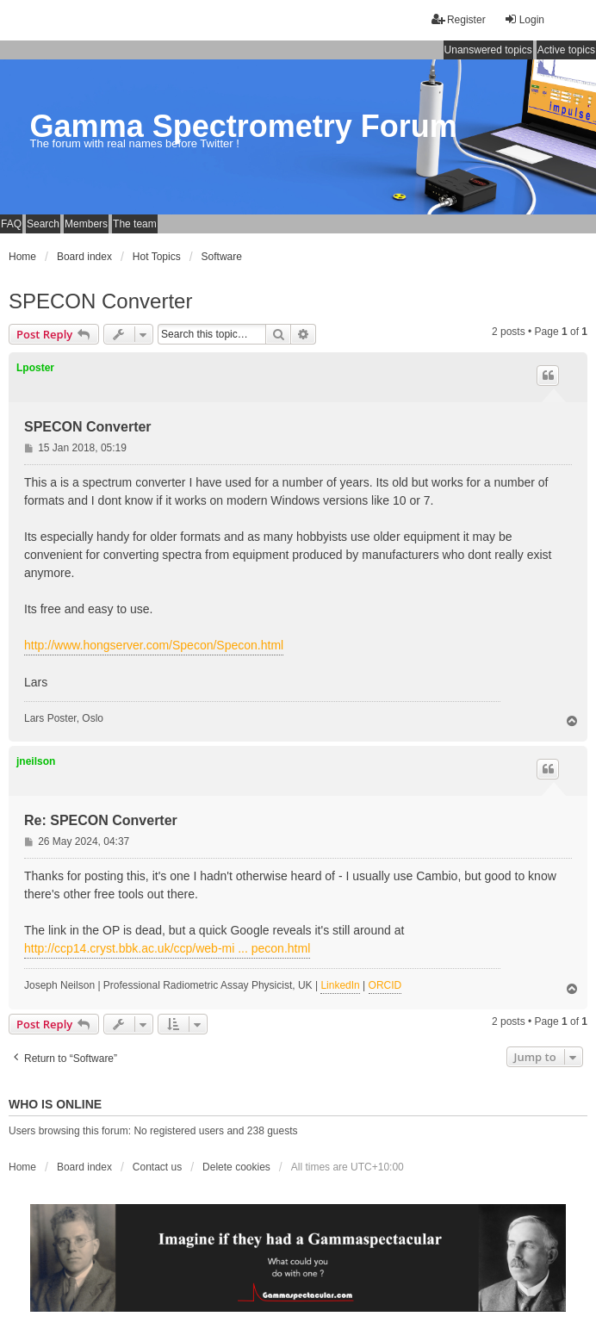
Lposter (35, 368)
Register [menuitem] (458, 19)
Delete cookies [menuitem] (236, 1167)
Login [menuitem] (524, 19)
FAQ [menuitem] (11, 224)
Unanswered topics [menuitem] (488, 50)
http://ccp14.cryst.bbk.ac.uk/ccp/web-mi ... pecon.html (167, 948)
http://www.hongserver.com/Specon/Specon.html (153, 645)
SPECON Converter (100, 301)
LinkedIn (339, 985)
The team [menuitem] (135, 224)
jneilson (35, 761)
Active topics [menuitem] (566, 50)
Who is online (55, 1104)
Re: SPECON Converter (100, 820)
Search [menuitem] (43, 224)
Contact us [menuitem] (157, 1167)
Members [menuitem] (86, 224)
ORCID (385, 985)
